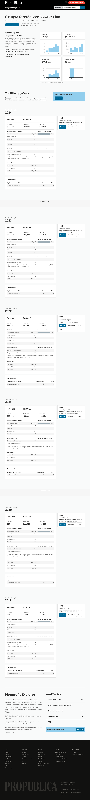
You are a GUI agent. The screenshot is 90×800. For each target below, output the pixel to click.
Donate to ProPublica (76, 3)
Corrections (59, 756)
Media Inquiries (60, 761)
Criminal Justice (27, 759)
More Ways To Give (78, 754)
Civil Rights (25, 754)
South (40, 756)
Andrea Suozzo (12, 716)
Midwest (41, 752)
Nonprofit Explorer (12, 8)
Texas (40, 761)
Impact (7, 754)
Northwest (41, 754)
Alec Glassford (22, 716)
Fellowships (9, 768)
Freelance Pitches (61, 759)
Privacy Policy (64, 792)
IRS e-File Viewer (23, 727)
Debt (23, 761)
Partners (8, 761)
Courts (24, 756)
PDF (79, 325)
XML (79, 127)
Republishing (74, 789)
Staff (6, 759)
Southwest (41, 759)
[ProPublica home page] (31, 786)
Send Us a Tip (59, 754)
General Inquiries (60, 752)
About (7, 752)
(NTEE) (26, 51)
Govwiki (29, 729)
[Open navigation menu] (66, 2)
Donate (74, 752)
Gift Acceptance (65, 795)
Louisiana (25, 8)
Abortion (24, 752)
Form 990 (8, 98)
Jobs (6, 766)
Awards (7, 763)
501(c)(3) (19, 36)
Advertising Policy (76, 792)
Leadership (8, 756)
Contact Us (59, 98)
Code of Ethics (65, 789)
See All (24, 763)
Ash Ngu (30, 716)
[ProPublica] (13, 2)
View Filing (62, 127)
